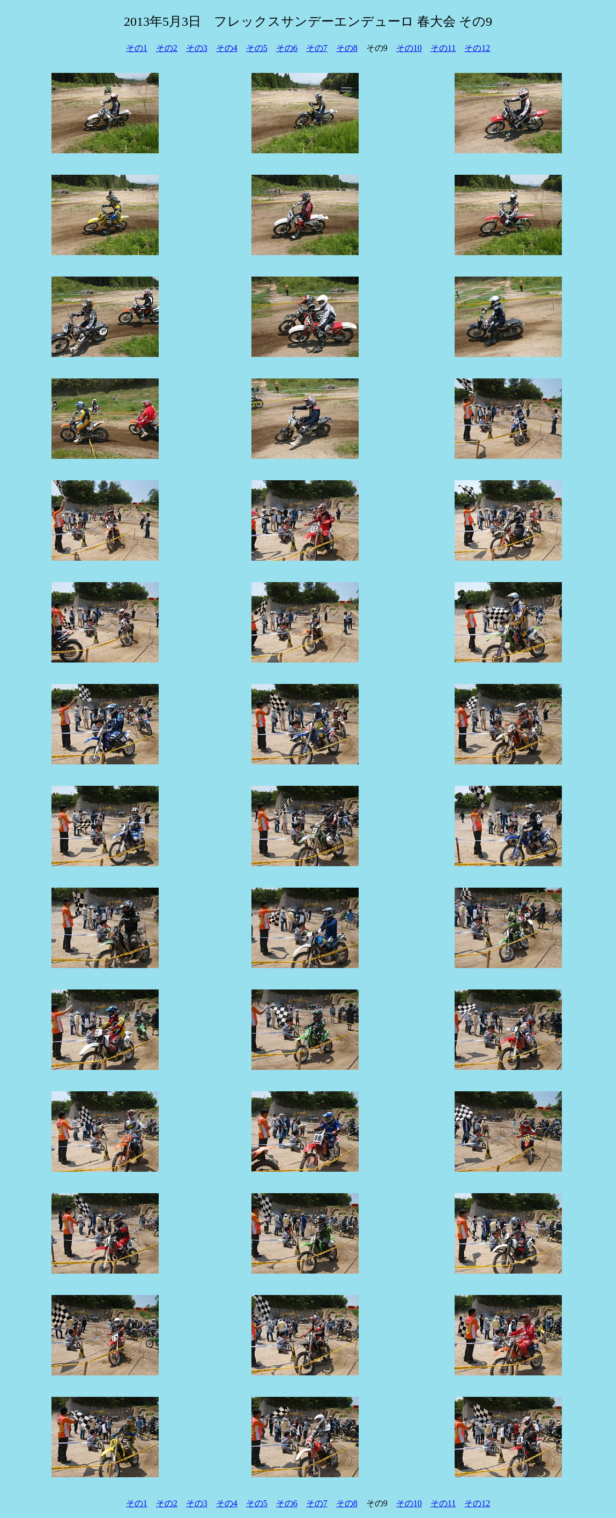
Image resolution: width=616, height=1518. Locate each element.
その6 (287, 48)
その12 (477, 48)
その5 (257, 48)
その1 (136, 48)
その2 (166, 48)
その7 (317, 48)
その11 (443, 48)
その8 (347, 48)
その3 (196, 48)
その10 (409, 48)
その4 (227, 48)
